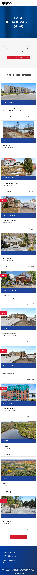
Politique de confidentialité (18, 570)
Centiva (21, 573)
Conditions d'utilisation (30, 570)
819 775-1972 (8, 555)
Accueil (11, 57)
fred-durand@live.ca (11, 556)
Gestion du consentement (18, 571)
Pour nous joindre (22, 57)
